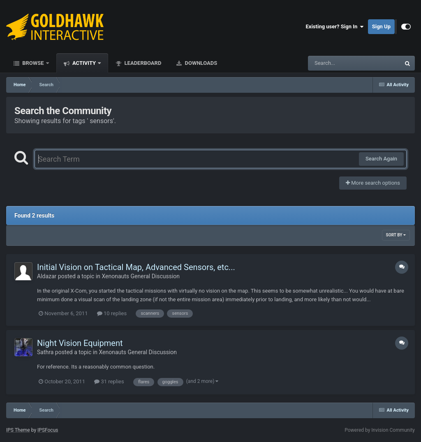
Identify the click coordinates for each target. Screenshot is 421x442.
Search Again (381, 159)
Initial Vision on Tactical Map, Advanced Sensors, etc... (136, 267)
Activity (84, 63)
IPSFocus (47, 430)
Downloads (200, 63)
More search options (373, 183)
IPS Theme (18, 430)
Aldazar (46, 276)
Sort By (396, 235)
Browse (33, 63)
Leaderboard (142, 63)
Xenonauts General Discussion (141, 276)
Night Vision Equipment (80, 343)
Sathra (45, 352)
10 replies (112, 313)
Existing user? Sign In (335, 26)
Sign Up (381, 26)
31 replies (109, 381)
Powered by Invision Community (380, 430)
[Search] (333, 63)
